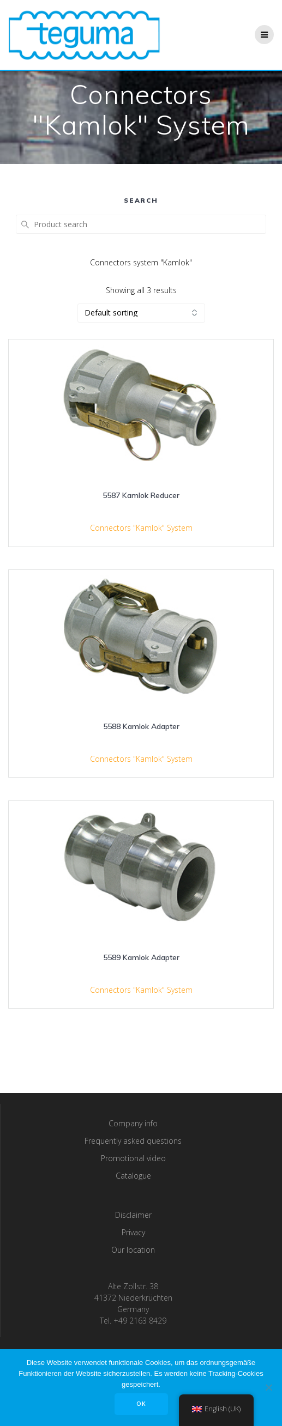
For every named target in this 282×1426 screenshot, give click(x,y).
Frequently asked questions (133, 1141)
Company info (133, 1123)
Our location (133, 1250)
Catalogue (133, 1175)
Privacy (133, 1232)
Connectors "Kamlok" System (141, 528)
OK (141, 1403)
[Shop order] (141, 313)
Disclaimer (133, 1215)
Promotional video (133, 1158)
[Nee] (268, 1387)
